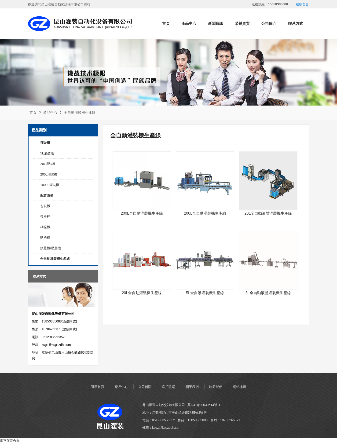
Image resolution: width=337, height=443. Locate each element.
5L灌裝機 (47, 153)
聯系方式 (295, 24)
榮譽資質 (242, 24)
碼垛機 (45, 227)
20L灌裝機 (47, 164)
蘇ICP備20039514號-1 (203, 405)
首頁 (166, 24)
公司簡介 (268, 24)
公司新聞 (144, 387)
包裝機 (45, 206)
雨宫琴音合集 (10, 441)
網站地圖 (239, 387)
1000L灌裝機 (49, 185)
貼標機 (45, 237)
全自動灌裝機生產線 (79, 112)
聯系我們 (215, 387)
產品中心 (188, 24)
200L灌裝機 (48, 174)
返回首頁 (97, 387)
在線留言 (302, 4)
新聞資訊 (215, 24)
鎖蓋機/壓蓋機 (50, 248)
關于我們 (192, 387)
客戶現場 (168, 387)
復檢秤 (45, 216)
